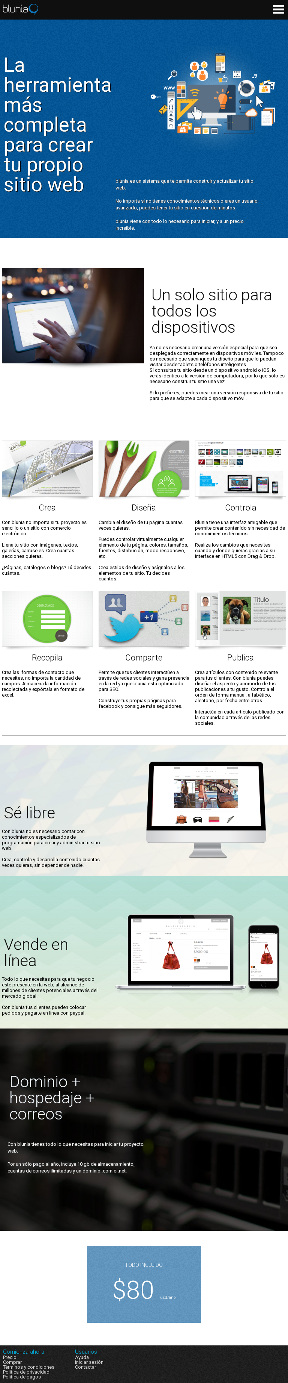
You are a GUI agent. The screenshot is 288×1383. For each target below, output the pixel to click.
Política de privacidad (26, 1372)
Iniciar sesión (89, 1362)
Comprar (12, 1362)
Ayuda (82, 1357)
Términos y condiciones (28, 1367)
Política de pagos (22, 1377)
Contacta (84, 1367)
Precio (9, 1357)
